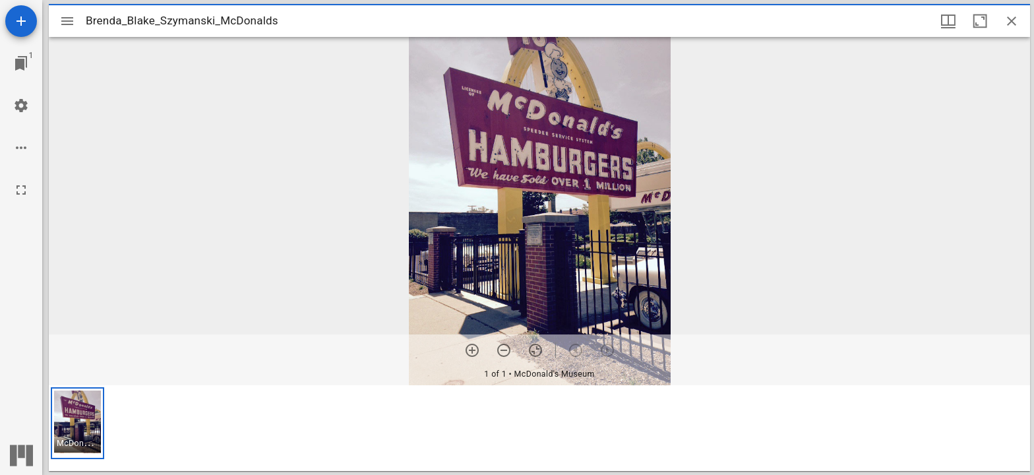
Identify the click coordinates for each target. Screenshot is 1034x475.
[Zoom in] (472, 350)
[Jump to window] (21, 63)
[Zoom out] (504, 350)
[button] (77, 423)
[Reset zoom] (535, 350)
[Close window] (1011, 21)
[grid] (539, 428)
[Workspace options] (21, 148)
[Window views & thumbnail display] (948, 21)
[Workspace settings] (21, 105)
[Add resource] (21, 21)
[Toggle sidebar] (67, 21)
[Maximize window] (980, 21)
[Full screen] (21, 190)
